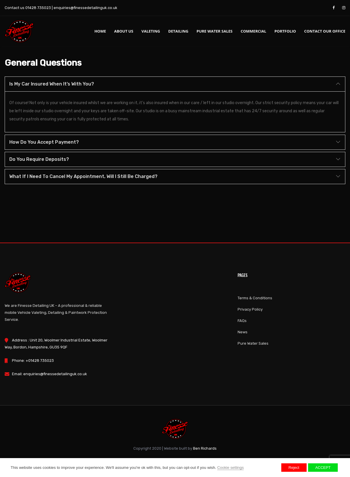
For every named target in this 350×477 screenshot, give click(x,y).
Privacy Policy (250, 309)
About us (123, 31)
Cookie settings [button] (230, 467)
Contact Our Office (324, 31)
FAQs (242, 320)
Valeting (151, 31)
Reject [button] (294, 467)
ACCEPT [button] (323, 467)
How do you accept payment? (44, 142)
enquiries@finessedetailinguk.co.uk (85, 8)
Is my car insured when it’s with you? (51, 84)
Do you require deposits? (39, 159)
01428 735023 (38, 8)
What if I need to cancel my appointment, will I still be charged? (83, 176)
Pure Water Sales (214, 31)
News (243, 332)
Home (100, 31)
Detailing (178, 31)
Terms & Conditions (255, 298)
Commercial (253, 31)
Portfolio (285, 31)
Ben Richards (205, 448)
